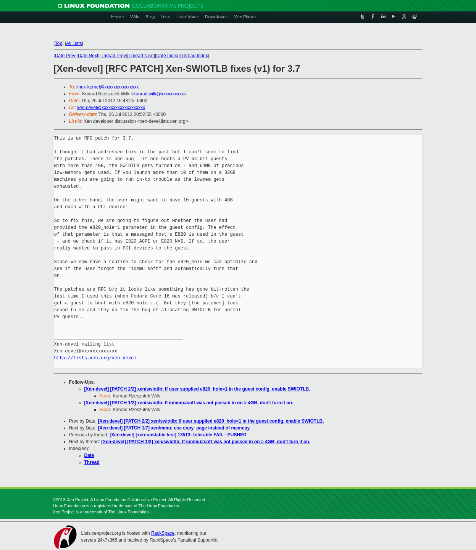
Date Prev (65, 55)
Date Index (167, 55)
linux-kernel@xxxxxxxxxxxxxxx (107, 87)
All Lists (74, 43)
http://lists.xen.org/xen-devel (95, 358)
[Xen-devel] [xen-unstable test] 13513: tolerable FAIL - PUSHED (178, 434)
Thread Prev (113, 55)
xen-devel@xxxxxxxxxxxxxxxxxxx (111, 107)
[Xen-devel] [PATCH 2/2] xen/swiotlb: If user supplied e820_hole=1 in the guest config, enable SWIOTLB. (197, 389)
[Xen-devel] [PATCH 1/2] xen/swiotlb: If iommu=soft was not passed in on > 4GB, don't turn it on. (189, 402)
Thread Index (194, 55)
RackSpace (162, 533)
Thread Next (141, 55)
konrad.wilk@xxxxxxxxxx (159, 93)
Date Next (88, 55)
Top (58, 43)
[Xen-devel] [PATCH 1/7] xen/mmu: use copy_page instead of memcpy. (174, 428)
